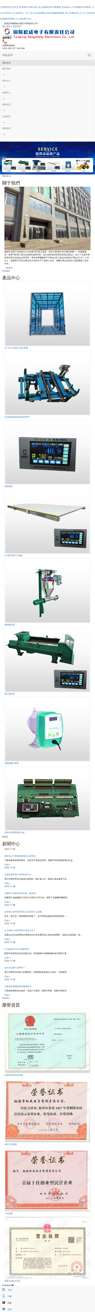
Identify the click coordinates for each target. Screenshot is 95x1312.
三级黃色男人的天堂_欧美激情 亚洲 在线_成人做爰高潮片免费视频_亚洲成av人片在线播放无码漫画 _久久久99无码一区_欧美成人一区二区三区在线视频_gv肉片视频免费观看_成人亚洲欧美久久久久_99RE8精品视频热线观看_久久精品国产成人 (47, 13)
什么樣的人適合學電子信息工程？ (19, 930)
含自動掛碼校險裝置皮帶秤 (16, 417)
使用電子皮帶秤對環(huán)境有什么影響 (23, 911)
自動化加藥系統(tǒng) (14, 832)
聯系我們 (17, 26)
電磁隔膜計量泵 (11, 763)
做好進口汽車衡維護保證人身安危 (19, 855)
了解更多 (8, 267)
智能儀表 (8, 486)
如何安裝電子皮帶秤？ (14, 967)
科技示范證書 (10, 1144)
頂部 (6, 1309)
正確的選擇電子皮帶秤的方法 (17, 874)
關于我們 (6, 26)
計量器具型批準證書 (13, 1075)
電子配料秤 (9, 693)
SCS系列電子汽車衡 (13, 555)
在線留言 (6, 116)
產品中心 (6, 80)
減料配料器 (9, 624)
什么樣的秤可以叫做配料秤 (16, 949)
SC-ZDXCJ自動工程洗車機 (16, 347)
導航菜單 (7, 55)
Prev (3, 158)
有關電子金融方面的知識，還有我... (20, 893)
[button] (47, 75)
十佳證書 (8, 1213)
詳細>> (7, 864)
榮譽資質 (6, 104)
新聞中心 (6, 92)
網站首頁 (6, 62)
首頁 (6, 1289)
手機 (6, 1296)
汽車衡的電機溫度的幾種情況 (17, 986)
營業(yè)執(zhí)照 (12, 1280)
